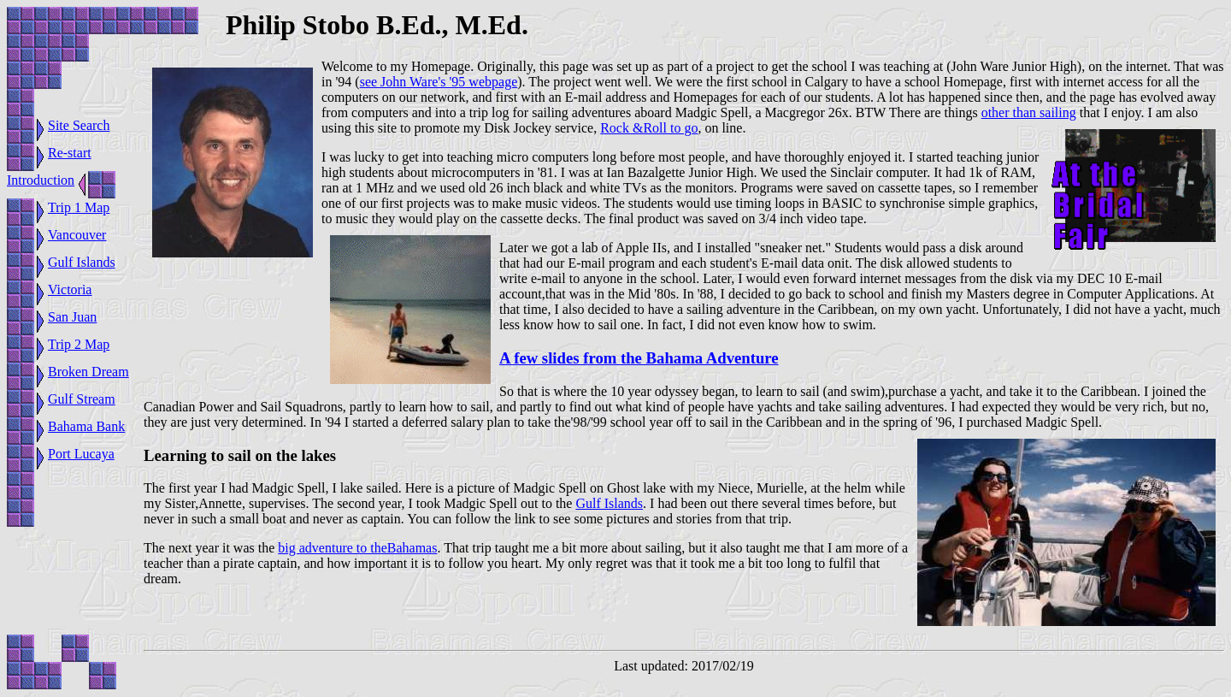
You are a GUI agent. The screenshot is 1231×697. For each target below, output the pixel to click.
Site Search (78, 125)
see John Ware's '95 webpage (439, 81)
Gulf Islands (81, 262)
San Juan (72, 317)
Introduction (40, 180)
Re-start (69, 152)
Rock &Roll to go (649, 128)
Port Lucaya (81, 453)
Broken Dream (88, 371)
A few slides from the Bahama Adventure (639, 358)
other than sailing (1028, 112)
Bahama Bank (86, 426)
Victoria (69, 289)
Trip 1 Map (78, 207)
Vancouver (77, 234)
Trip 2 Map (78, 344)
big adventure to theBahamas (357, 547)
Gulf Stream (81, 399)
